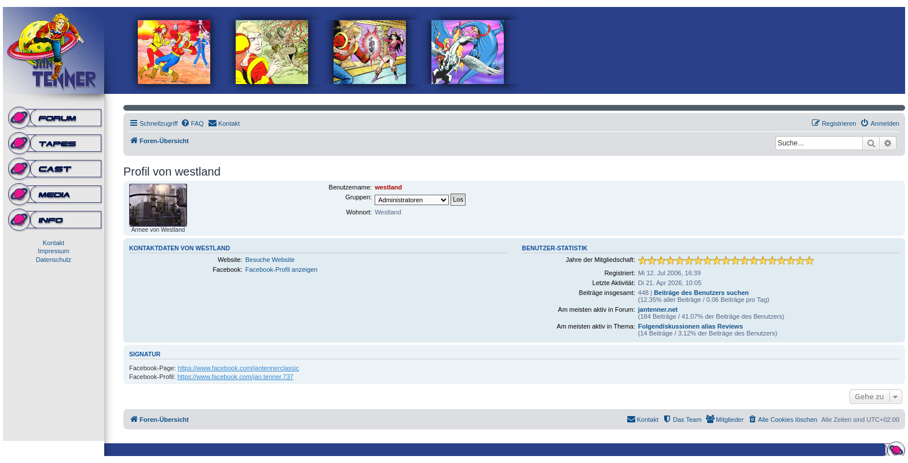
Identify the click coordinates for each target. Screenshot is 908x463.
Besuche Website (270, 259)
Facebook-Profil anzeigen (282, 269)
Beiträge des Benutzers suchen (701, 292)
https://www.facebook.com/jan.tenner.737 (235, 376)
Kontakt (53, 242)
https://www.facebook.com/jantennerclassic (238, 367)
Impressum (53, 250)
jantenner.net (658, 309)
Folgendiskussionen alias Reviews (690, 326)
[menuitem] (192, 123)
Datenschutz (53, 259)
